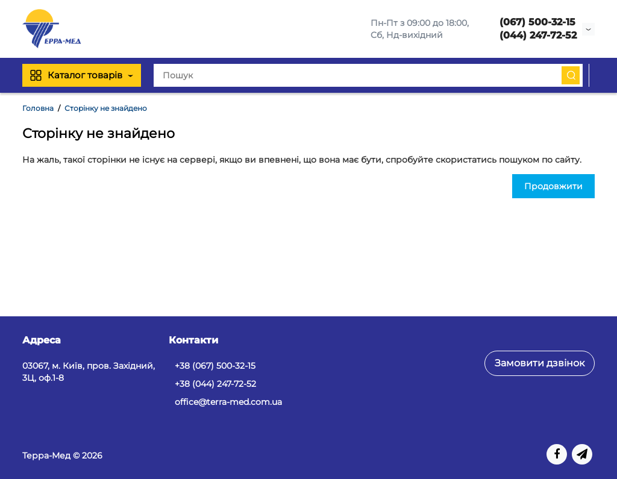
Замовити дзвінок (539, 363)
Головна (38, 108)
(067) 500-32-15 (537, 22)
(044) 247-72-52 (538, 35)
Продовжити (553, 186)
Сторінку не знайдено (105, 108)
